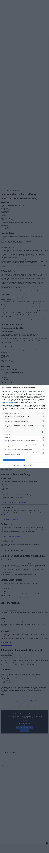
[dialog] (24, 426)
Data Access (24, 465)
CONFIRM (14, 460)
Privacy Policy (33, 465)
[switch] (43, 416)
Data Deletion (16, 465)
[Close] (46, 387)
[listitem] (24, 413)
